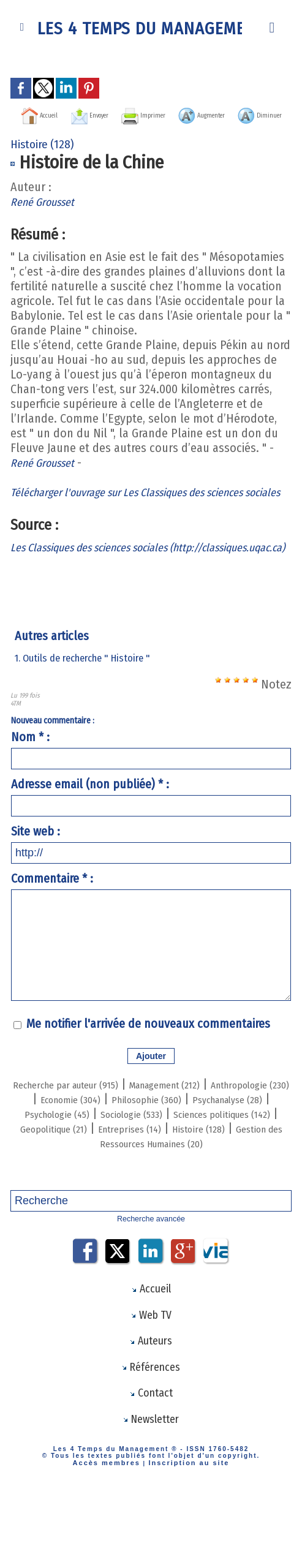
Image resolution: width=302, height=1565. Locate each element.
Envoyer (130, 114)
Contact (150, 1459)
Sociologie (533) (79, 1174)
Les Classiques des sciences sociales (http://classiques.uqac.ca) (104, 586)
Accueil (58, 114)
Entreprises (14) (157, 1189)
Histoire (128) (241, 1189)
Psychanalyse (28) (118, 1160)
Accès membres (112, 1531)
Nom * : (30, 784)
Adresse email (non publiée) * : (90, 831)
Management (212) (221, 1130)
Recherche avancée (151, 1279)
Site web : (35, 878)
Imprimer (208, 114)
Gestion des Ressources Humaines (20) (151, 1204)
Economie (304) (171, 1145)
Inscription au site (184, 1531)
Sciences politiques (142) (192, 1174)
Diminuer (187, 132)
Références (151, 1432)
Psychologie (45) (217, 1160)
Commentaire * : (52, 925)
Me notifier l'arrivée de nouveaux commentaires (148, 1070)
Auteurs (151, 1404)
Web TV (150, 1377)
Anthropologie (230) (70, 1145)
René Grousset (47, 219)
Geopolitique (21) (63, 1189)
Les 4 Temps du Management (151, 27)
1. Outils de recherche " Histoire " (87, 705)
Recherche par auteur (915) (95, 1130)
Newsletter (151, 1487)
